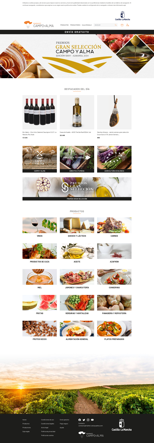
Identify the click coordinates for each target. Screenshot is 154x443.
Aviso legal (44, 427)
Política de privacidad (48, 431)
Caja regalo (26, 431)
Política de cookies (47, 435)
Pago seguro (64, 423)
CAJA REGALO (87, 25)
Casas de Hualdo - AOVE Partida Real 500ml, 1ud (75, 132)
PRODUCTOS (64, 25)
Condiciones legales (47, 423)
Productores (26, 427)
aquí (124, 5)
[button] (11, 56)
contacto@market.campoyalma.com (90, 426)
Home (24, 420)
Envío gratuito (64, 420)
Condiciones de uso (47, 420)
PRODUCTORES (75, 25)
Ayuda (62, 427)
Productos (25, 423)
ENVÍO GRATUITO (77, 31)
